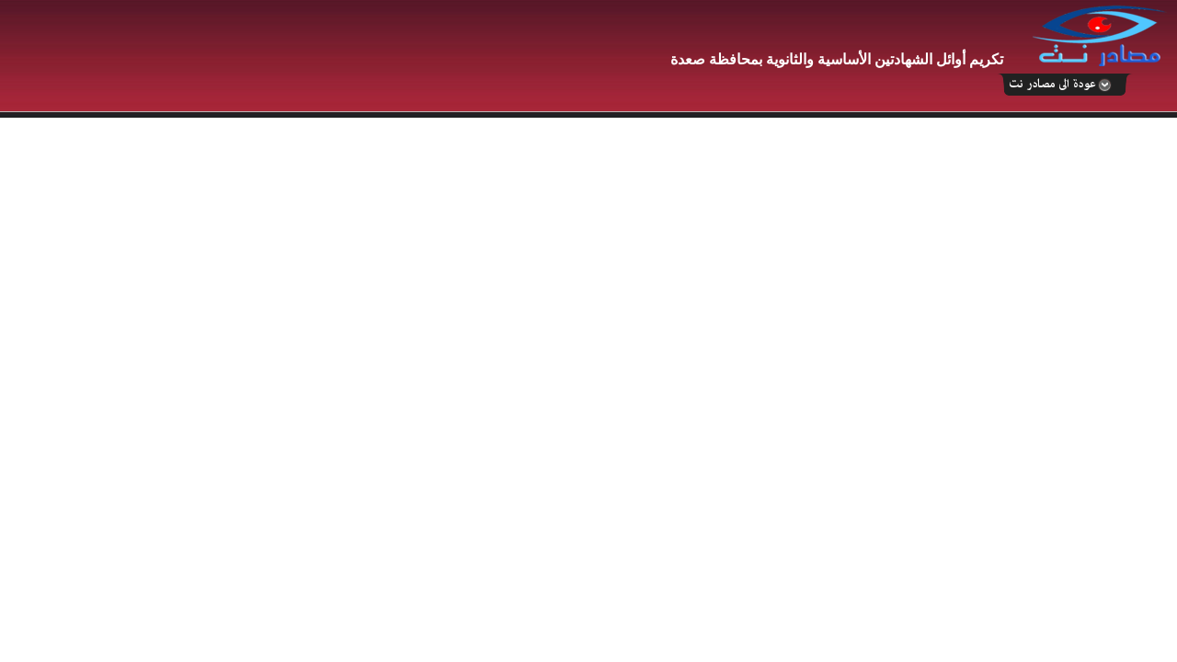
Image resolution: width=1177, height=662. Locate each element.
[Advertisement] (335, 57)
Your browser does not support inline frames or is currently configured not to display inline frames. (588, 390)
